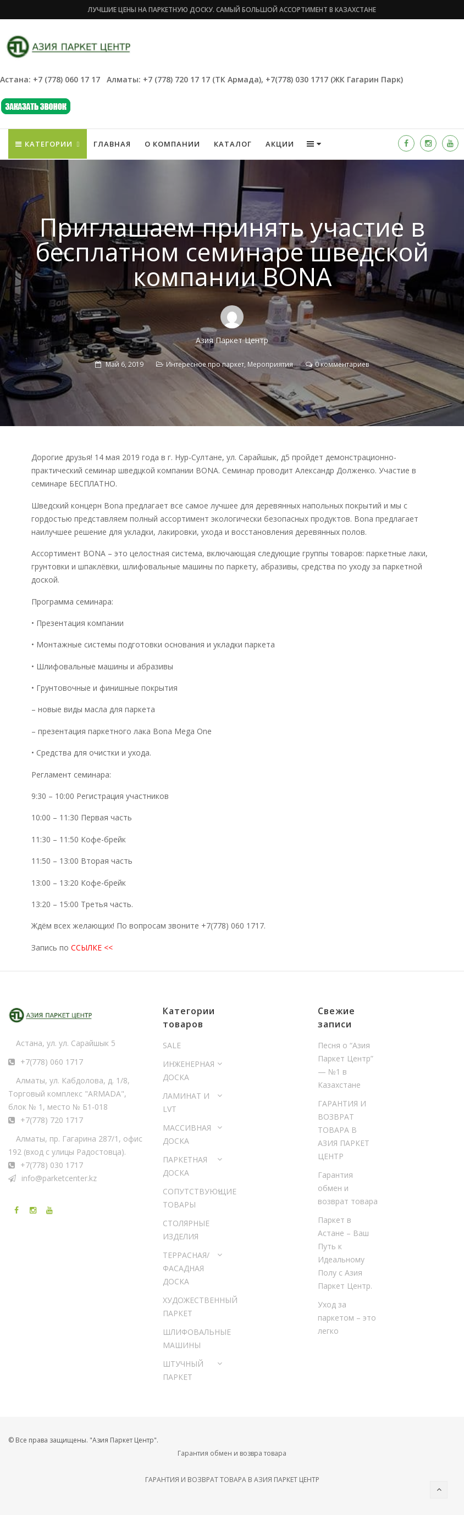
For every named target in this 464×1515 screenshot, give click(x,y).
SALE (172, 1045)
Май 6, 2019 (124, 364)
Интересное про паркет (205, 364)
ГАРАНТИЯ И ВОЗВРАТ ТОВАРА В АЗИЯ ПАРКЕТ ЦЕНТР (343, 1129)
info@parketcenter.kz (59, 1178)
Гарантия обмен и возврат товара (348, 1188)
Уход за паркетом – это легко (347, 1317)
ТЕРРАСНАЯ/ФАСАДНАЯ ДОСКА (186, 1268)
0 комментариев (342, 364)
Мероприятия (270, 364)
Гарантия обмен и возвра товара (232, 1453)
